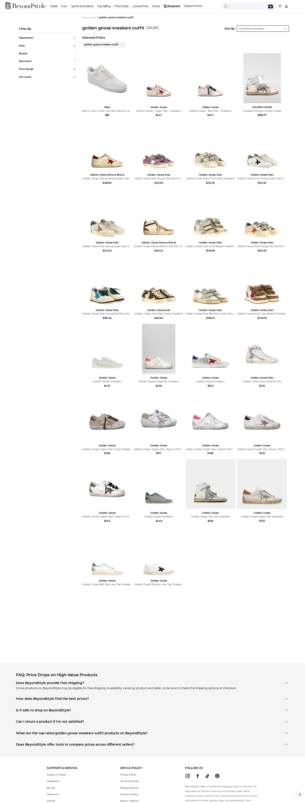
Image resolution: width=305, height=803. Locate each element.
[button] (300, 794)
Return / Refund (129, 801)
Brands (51, 788)
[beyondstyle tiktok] (207, 775)
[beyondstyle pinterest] (217, 775)
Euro (64, 6)
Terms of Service (129, 781)
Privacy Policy (128, 774)
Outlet (53, 6)
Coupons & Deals (56, 774)
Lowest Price (140, 6)
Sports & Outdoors (82, 6)
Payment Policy (129, 794)
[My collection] (280, 6)
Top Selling (103, 6)
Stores (156, 6)
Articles (51, 801)
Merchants (53, 794)
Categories (53, 781)
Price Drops (121, 6)
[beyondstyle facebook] (197, 775)
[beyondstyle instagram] (187, 775)
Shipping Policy (129, 788)
